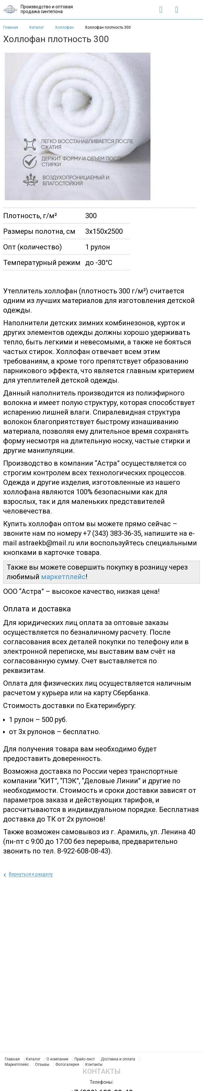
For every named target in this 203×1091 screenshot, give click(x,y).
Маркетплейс (17, 1064)
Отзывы (42, 1064)
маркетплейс (63, 577)
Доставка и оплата (118, 1059)
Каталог (37, 27)
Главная (10, 27)
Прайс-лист (84, 1059)
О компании (57, 1059)
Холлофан (65, 27)
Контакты (93, 1064)
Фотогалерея (67, 1064)
